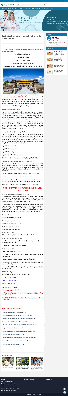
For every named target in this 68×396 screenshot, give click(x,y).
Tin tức (3, 34)
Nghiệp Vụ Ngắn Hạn (35, 8)
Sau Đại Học (27, 8)
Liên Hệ (51, 8)
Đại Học (21, 8)
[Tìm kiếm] (31, 5)
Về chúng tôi (60, 0)
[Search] (45, 5)
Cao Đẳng (16, 8)
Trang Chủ (4, 8)
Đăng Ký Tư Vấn (45, 8)
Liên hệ (65, 0)
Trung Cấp (10, 8)
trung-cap (8, 34)
